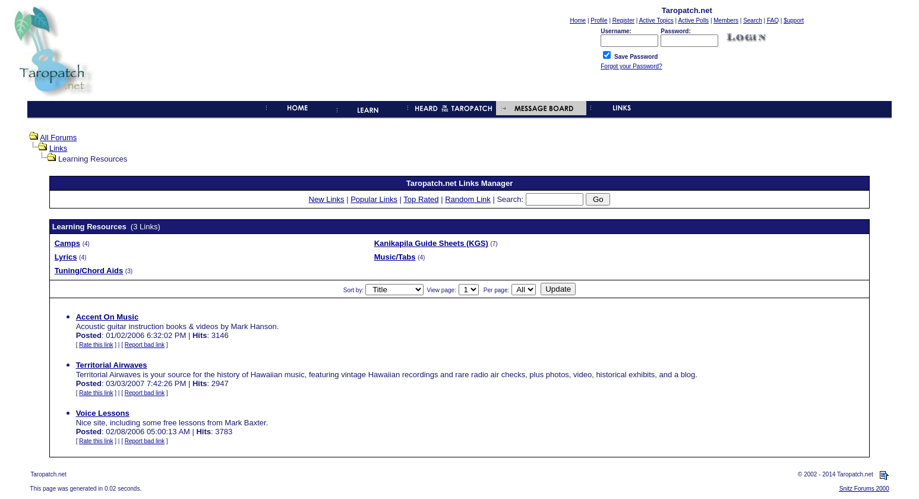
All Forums (58, 137)
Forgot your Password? (631, 66)
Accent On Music (107, 316)
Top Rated (420, 199)
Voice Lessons (103, 413)
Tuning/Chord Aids (89, 270)
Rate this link (96, 345)
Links (58, 148)
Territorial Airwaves (111, 365)
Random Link (468, 199)
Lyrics (66, 256)
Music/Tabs (395, 256)
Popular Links (373, 199)
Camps (67, 243)
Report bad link (145, 345)
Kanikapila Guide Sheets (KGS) (431, 243)
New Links (327, 199)
